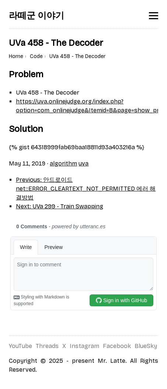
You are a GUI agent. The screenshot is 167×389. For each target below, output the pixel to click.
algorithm (63, 163)
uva (83, 163)
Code (36, 56)
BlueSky (146, 345)
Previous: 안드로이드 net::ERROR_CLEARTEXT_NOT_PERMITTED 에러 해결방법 (86, 188)
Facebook (117, 345)
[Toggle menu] (153, 15)
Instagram (84, 345)
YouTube (20, 345)
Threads (47, 345)
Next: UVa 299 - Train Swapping (59, 206)
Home (16, 56)
